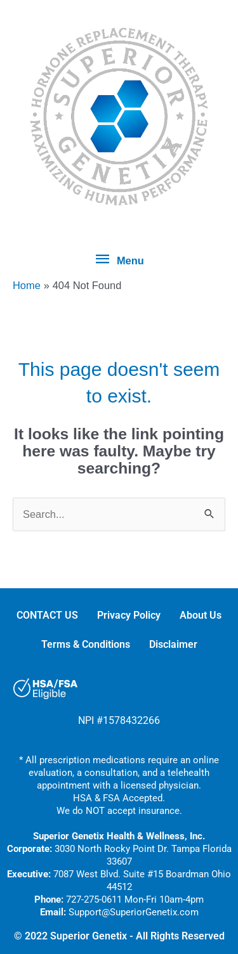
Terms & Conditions (85, 644)
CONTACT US (47, 615)
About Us (200, 615)
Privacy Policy (129, 615)
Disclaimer (173, 644)
